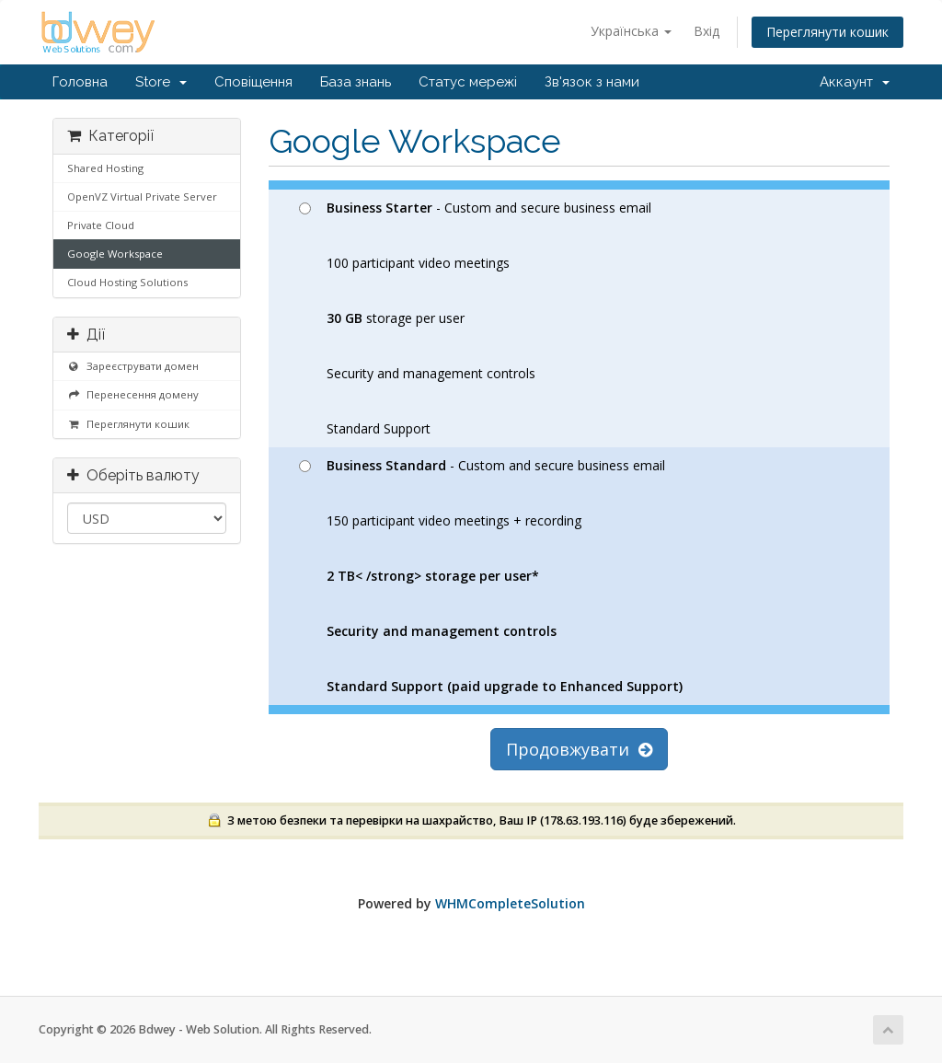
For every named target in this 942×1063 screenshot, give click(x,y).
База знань (355, 82)
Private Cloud (100, 225)
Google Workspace (115, 253)
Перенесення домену (133, 394)
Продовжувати (579, 749)
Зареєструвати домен (133, 366)
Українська (631, 31)
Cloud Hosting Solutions (127, 282)
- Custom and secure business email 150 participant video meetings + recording (491, 575)
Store (161, 82)
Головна (80, 82)
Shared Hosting (105, 168)
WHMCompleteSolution (510, 903)
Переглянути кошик (827, 31)
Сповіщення (253, 82)
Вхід (706, 31)
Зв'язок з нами (592, 82)
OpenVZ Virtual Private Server (142, 196)
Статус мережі (468, 82)
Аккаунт (855, 82)
